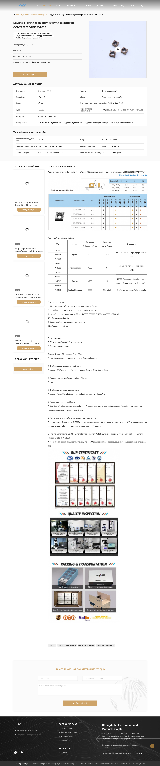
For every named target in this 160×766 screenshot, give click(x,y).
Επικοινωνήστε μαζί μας (95, 7)
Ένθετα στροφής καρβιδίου (39, 15)
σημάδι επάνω (139, 753)
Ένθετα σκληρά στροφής (67, 645)
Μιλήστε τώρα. (30, 74)
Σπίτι (36, 6)
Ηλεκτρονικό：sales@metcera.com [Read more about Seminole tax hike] (28, 735)
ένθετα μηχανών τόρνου (105, 645)
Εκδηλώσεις (118, 6)
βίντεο (59, 6)
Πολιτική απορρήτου (22, 764)
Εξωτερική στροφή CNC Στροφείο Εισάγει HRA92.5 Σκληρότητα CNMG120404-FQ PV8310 (26, 205)
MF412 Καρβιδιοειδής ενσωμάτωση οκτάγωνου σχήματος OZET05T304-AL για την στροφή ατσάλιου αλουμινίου (28, 297)
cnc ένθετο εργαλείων (86, 645)
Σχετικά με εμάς (71, 7)
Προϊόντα (47, 6)
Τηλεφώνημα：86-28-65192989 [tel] (27, 731)
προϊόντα (24, 15)
